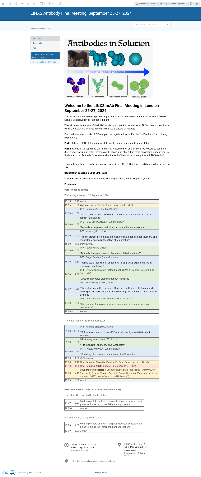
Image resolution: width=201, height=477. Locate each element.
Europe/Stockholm (147, 3)
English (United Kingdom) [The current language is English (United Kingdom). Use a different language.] (174, 3)
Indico (31, 472)
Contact (103, 472)
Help (97, 472)
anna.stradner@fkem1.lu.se (48, 62)
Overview (36, 38)
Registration (37, 43)
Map (34, 48)
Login (195, 3)
